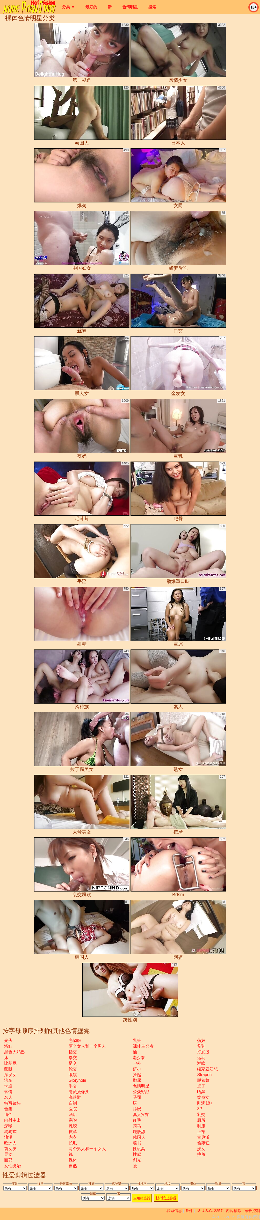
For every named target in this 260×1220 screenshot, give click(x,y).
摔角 (201, 1154)
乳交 (201, 1114)
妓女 (201, 1148)
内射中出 (12, 1120)
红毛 (137, 1120)
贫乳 (201, 1046)
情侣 (8, 1114)
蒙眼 (8, 1069)
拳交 (73, 1057)
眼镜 (73, 1074)
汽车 (8, 1080)
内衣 (73, 1137)
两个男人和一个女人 (87, 1148)
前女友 (10, 1148)
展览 (8, 1154)
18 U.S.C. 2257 (209, 1210)
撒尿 (137, 1080)
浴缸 (8, 1046)
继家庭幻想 (207, 1069)
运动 (201, 1057)
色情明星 (130, 7)
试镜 (8, 1092)
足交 (73, 1063)
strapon (204, 1074)
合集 (8, 1109)
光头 (8, 1040)
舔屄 (137, 1109)
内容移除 (233, 1210)
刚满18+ (204, 1103)
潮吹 (201, 1063)
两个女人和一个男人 (87, 1046)
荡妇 (201, 1040)
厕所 (201, 1120)
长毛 (73, 1143)
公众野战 (141, 1092)
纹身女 (203, 1097)
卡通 (8, 1086)
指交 (73, 1052)
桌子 (201, 1086)
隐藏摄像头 (79, 1092)
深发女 (10, 1074)
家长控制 (252, 1210)
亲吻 (73, 1120)
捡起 (137, 1074)
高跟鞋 (75, 1097)
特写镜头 (12, 1103)
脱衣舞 (203, 1080)
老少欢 (139, 1057)
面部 (8, 1160)
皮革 (73, 1131)
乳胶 (73, 1126)
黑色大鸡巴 (14, 1052)
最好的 (91, 7)
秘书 (137, 1143)
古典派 (203, 1137)
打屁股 (203, 1052)
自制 (73, 1103)
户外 (137, 1063)
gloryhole (77, 1080)
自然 (73, 1166)
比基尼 (10, 1063)
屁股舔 (139, 1131)
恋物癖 (75, 1040)
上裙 (201, 1131)
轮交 (73, 1069)
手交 (73, 1086)
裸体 (73, 1160)
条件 (189, 1210)
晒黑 (201, 1092)
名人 (8, 1097)
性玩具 (139, 1148)
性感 (137, 1154)
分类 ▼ (68, 7)
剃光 (137, 1160)
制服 (201, 1126)
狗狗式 (10, 1131)
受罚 (137, 1097)
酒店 (73, 1114)
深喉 (8, 1126)
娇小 (137, 1069)
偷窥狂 (203, 1143)
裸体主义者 (143, 1046)
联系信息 (174, 1210)
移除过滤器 (166, 1198)
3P (199, 1109)
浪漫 (8, 1137)
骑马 (137, 1126)
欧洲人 (10, 1143)
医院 (73, 1109)
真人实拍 (141, 1114)
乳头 (137, 1040)
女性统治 (12, 1166)
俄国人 (139, 1137)
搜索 (152, 7)
